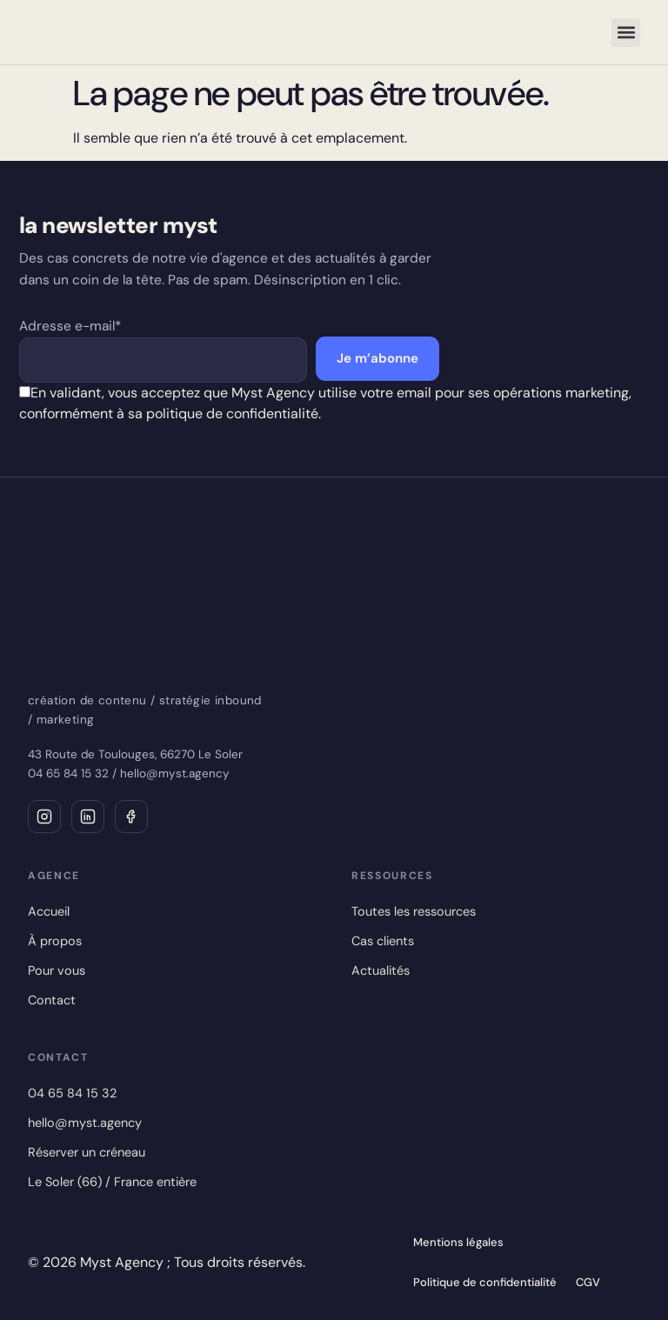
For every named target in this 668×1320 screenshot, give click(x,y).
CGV (588, 1282)
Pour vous (56, 970)
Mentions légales (458, 1242)
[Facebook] (131, 816)
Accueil (49, 911)
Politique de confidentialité (485, 1282)
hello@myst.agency (175, 773)
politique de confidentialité (232, 413)
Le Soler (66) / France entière (112, 1182)
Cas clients (382, 941)
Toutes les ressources (413, 911)
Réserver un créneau (86, 1152)
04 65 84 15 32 (68, 773)
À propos (55, 941)
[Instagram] (44, 816)
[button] (625, 32)
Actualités (380, 970)
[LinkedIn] (87, 816)
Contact (52, 1000)
